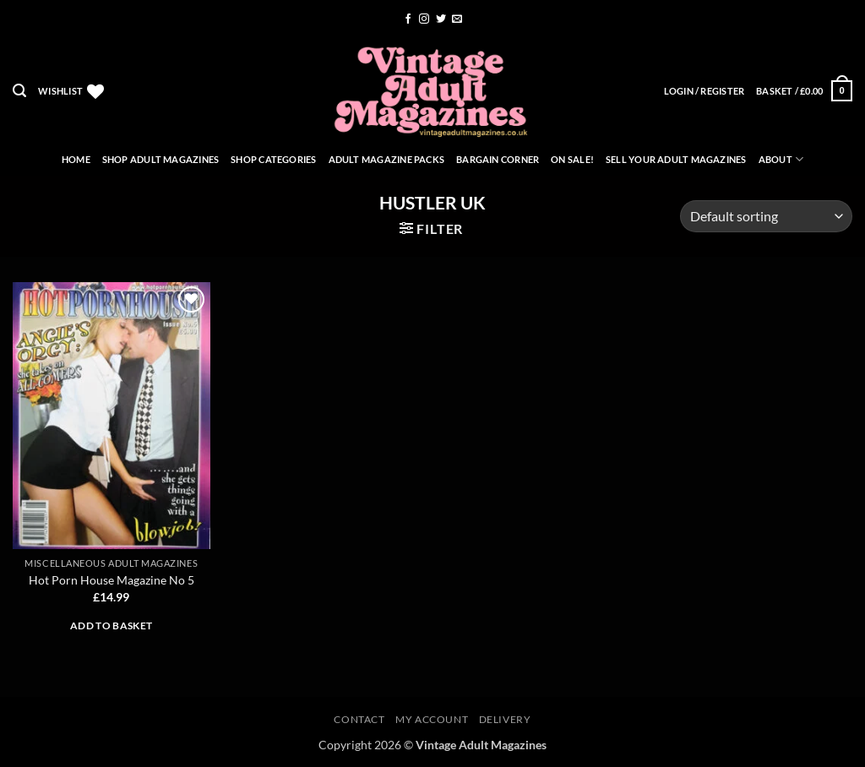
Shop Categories (273, 159)
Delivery (505, 719)
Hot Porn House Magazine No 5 (111, 580)
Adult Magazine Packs (386, 159)
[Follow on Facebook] (408, 19)
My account (431, 719)
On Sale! (572, 159)
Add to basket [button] (111, 625)
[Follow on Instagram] (424, 19)
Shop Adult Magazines (160, 159)
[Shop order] (766, 216)
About (781, 159)
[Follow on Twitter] (441, 19)
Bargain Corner (497, 159)
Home (76, 159)
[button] (19, 90)
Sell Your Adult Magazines (676, 159)
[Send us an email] (457, 19)
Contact (359, 719)
